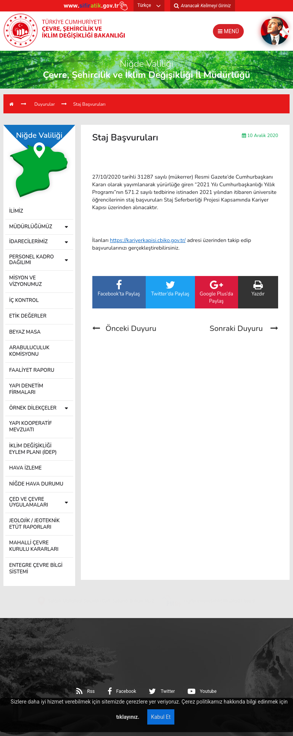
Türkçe (144, 5)
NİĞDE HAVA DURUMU (36, 484)
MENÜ (228, 31)
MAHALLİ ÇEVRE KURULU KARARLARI (33, 546)
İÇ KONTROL (24, 300)
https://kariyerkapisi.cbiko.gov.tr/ (148, 240)
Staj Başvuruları (89, 104)
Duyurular (44, 104)
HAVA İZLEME (25, 468)
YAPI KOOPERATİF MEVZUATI (30, 426)
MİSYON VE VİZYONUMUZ (25, 281)
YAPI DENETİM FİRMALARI (26, 389)
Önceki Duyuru (124, 328)
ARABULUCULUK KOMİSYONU (29, 351)
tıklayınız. (127, 717)
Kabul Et (161, 717)
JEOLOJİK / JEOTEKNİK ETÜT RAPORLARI (34, 524)
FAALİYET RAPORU (31, 370)
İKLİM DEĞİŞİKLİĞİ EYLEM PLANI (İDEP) (33, 449)
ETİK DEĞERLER (28, 316)
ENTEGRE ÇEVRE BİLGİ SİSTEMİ (36, 568)
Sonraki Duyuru (243, 328)
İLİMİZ (16, 211)
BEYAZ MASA (24, 332)
